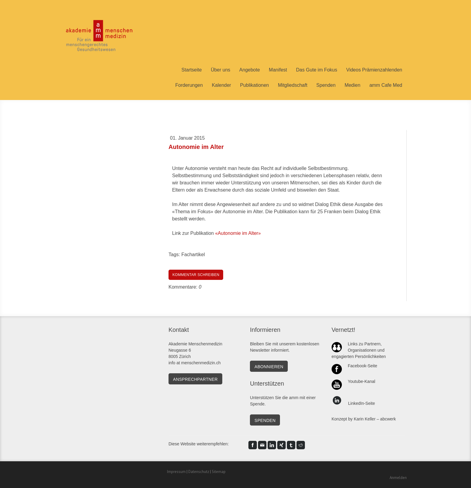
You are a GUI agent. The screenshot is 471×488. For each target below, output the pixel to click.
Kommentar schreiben (195, 275)
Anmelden (398, 477)
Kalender (221, 85)
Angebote (249, 69)
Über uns (220, 69)
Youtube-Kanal (361, 381)
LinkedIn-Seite (361, 403)
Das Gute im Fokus (316, 69)
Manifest (278, 69)
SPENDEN (264, 420)
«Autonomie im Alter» (238, 233)
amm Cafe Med (385, 85)
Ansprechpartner (195, 379)
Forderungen (189, 85)
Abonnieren (268, 366)
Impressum (176, 471)
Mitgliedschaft (292, 85)
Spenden (326, 85)
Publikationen (254, 85)
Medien (352, 85)
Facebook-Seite (362, 365)
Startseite (191, 69)
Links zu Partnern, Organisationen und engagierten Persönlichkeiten (359, 350)
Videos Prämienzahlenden (374, 69)
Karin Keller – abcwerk (375, 419)
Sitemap (219, 471)
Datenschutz (198, 471)
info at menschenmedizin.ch (195, 362)
